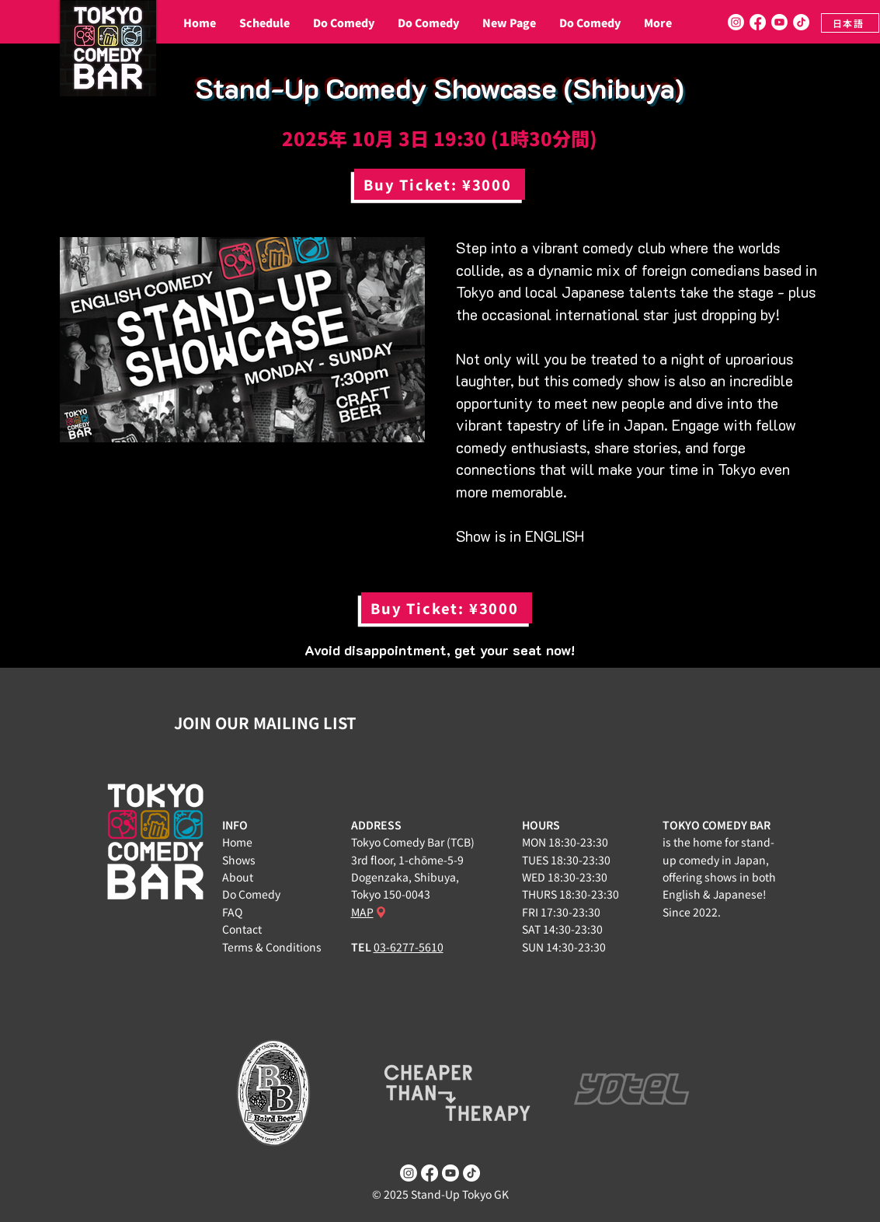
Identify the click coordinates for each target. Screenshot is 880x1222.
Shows (239, 860)
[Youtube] (779, 22)
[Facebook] (758, 22)
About (237, 877)
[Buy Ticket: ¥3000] (439, 184)
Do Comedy (251, 894)
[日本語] (850, 23)
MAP (362, 912)
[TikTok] (801, 22)
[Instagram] (736, 22)
